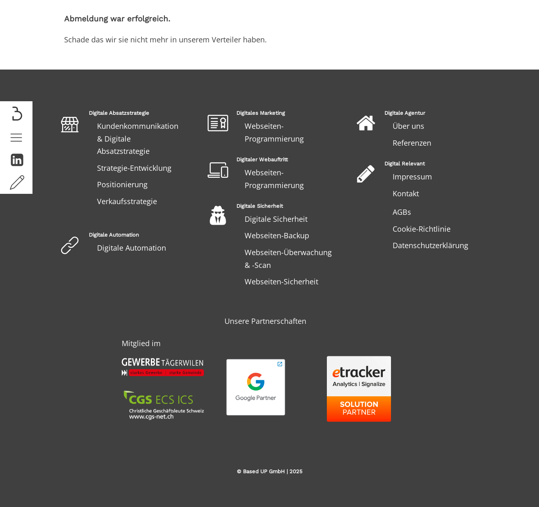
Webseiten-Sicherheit (281, 281)
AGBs (402, 212)
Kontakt (406, 193)
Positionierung (122, 184)
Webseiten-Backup (277, 235)
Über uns (408, 126)
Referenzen (412, 143)
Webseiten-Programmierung (274, 132)
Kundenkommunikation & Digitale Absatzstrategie (137, 138)
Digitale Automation (131, 248)
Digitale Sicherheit (276, 219)
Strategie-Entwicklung (134, 168)
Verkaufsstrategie (127, 201)
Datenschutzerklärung (430, 245)
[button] (16, 137)
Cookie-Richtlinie (422, 229)
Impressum (412, 176)
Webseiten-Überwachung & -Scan (288, 258)
